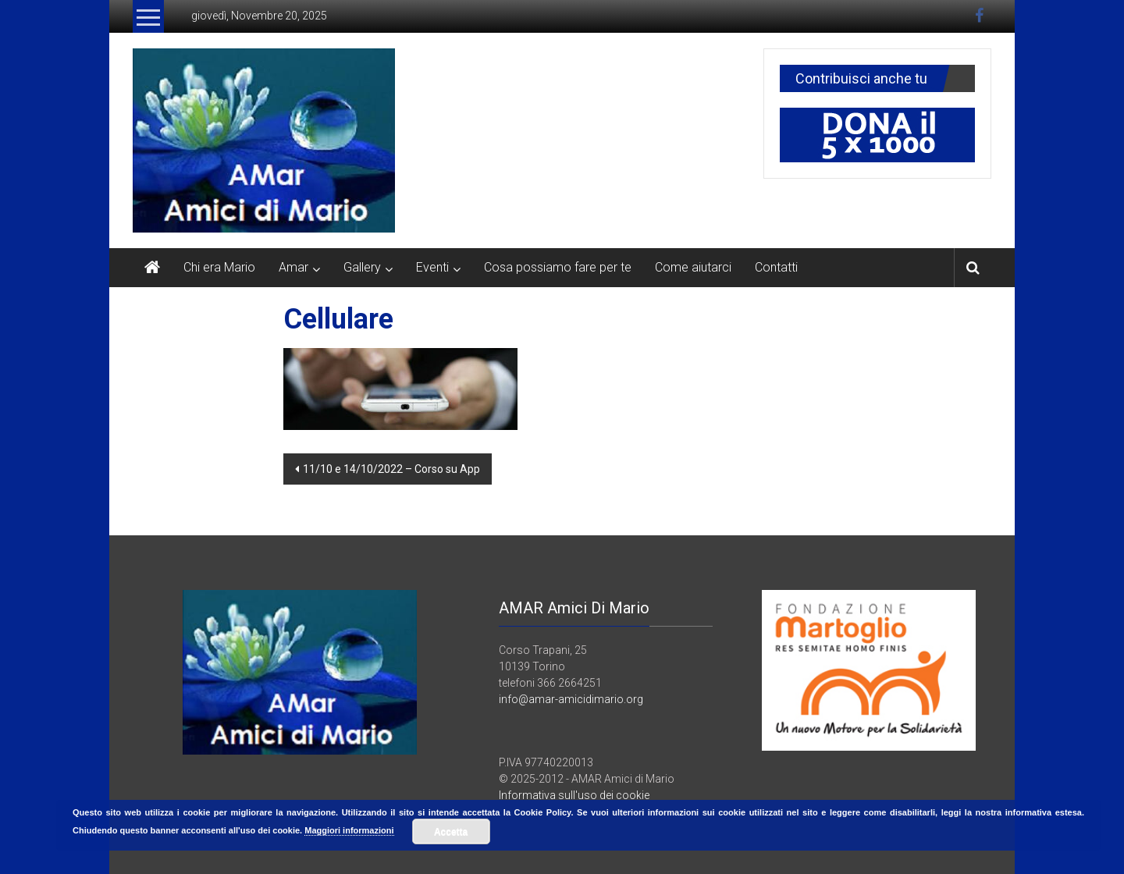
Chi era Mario (219, 267)
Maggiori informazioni (348, 830)
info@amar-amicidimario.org (571, 699)
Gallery (362, 267)
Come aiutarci (693, 267)
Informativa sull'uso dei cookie (574, 795)
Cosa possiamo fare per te (557, 267)
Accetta (451, 831)
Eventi (432, 267)
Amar (293, 267)
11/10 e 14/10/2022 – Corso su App (391, 469)
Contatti (776, 267)
